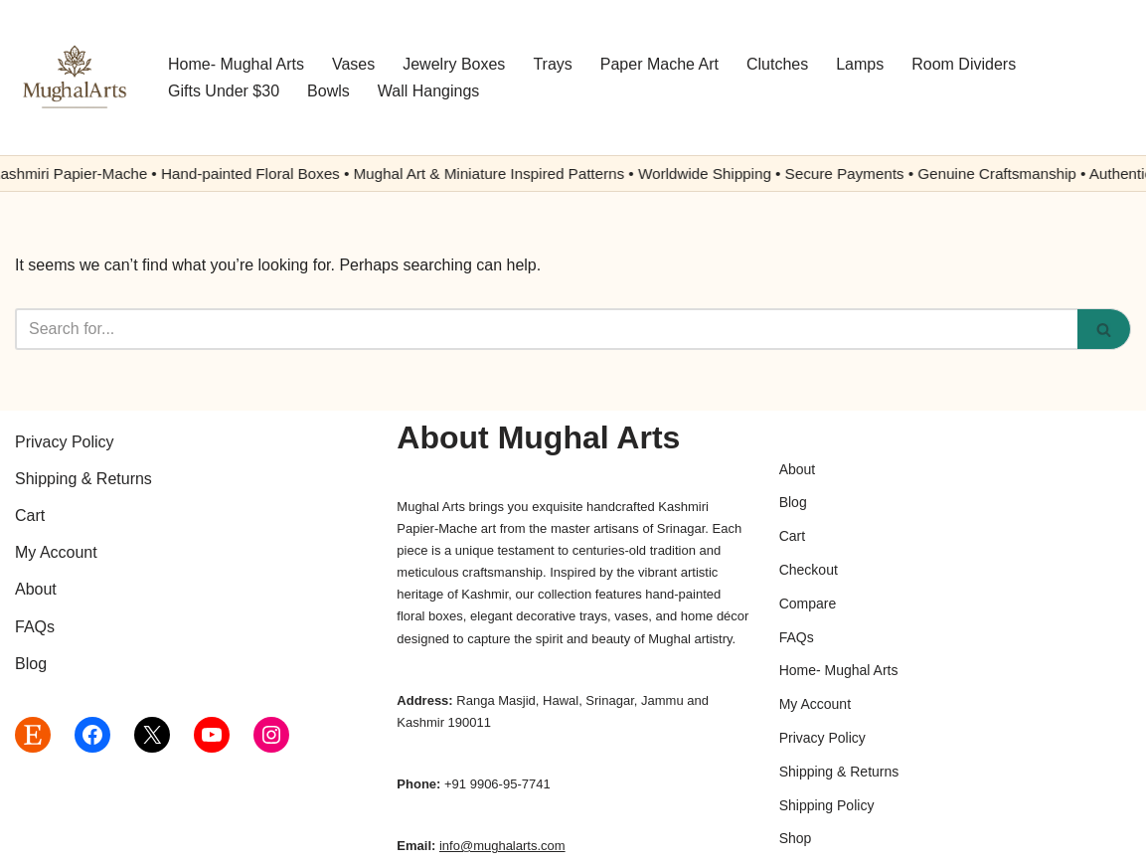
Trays (552, 64)
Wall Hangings (429, 91)
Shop (795, 838)
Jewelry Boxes (454, 64)
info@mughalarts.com (502, 845)
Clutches (777, 64)
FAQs (35, 626)
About (36, 589)
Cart (30, 515)
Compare (808, 603)
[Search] (546, 329)
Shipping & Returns (83, 478)
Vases (353, 64)
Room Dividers (963, 64)
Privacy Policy (64, 441)
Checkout (808, 570)
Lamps (860, 64)
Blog (31, 663)
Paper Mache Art (659, 64)
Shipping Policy (827, 805)
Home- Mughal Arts (236, 64)
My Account (56, 552)
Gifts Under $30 (223, 91)
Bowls (328, 91)
